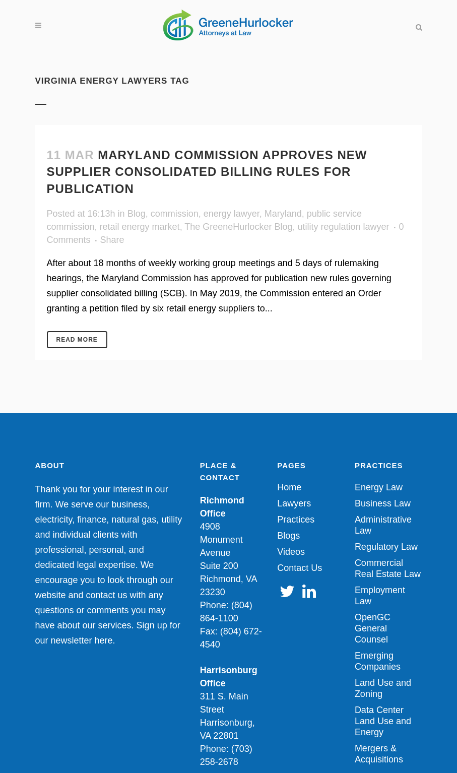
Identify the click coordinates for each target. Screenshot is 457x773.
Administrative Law (383, 525)
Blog (136, 214)
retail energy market (140, 227)
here (104, 640)
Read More (77, 339)
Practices (295, 519)
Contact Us (299, 568)
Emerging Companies (378, 661)
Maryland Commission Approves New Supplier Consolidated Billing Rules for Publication (207, 171)
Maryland (283, 214)
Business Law (383, 503)
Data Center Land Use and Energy (383, 721)
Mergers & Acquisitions (379, 753)
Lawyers (294, 503)
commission (175, 214)
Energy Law (379, 487)
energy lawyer (231, 214)
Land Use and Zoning (383, 688)
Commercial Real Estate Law (388, 568)
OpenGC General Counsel (372, 628)
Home (289, 487)
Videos (291, 552)
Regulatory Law (386, 547)
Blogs (288, 536)
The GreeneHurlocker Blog (238, 227)
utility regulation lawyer (343, 227)
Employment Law (380, 595)
